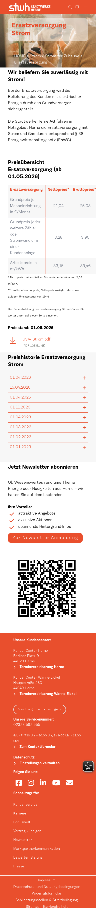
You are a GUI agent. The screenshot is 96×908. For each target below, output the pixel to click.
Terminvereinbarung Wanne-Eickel (48, 694)
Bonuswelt (21, 822)
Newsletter (22, 840)
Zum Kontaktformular (38, 747)
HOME (20, 56)
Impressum (46, 880)
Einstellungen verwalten (40, 763)
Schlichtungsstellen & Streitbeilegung (47, 900)
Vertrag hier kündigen (39, 709)
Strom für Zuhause (62, 56)
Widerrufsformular (47, 893)
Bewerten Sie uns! (28, 857)
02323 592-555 (26, 725)
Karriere (19, 813)
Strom (35, 56)
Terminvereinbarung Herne (42, 667)
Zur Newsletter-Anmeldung (45, 538)
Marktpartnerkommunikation (36, 849)
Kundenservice (25, 805)
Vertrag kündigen (27, 831)
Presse (18, 866)
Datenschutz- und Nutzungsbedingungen (46, 887)
